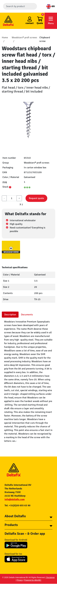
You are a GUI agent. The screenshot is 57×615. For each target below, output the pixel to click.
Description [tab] (10, 314)
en (50, 6)
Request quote (36, 198)
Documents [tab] (27, 314)
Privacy (20, 580)
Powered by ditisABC (32, 580)
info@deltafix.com (15, 499)
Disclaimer (50, 577)
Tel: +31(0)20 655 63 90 (17, 505)
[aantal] (12, 198)
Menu (51, 20)
